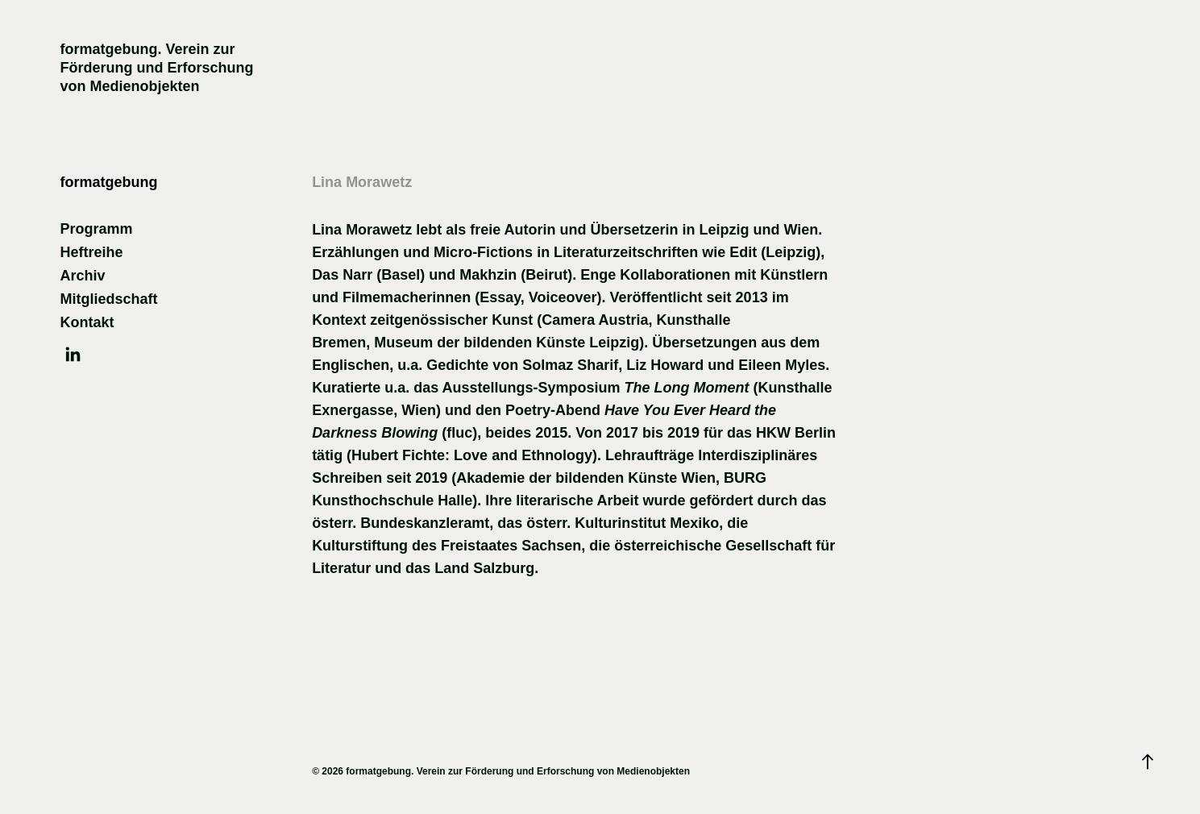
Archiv (82, 276)
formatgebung (108, 182)
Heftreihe (91, 252)
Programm (96, 229)
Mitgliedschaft (108, 299)
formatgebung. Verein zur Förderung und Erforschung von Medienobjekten (158, 67)
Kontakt (87, 322)
